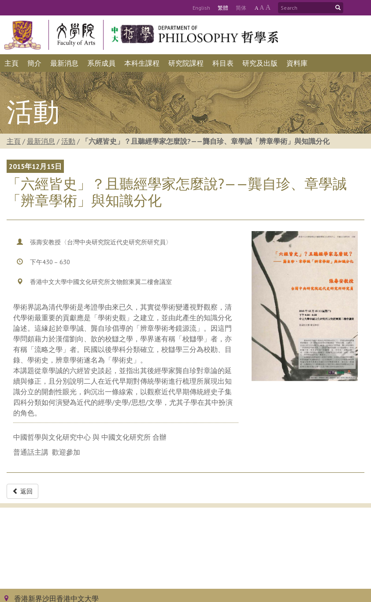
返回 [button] (22, 491)
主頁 (14, 141)
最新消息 (41, 141)
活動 (68, 141)
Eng (201, 7)
